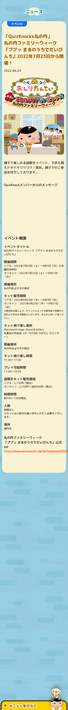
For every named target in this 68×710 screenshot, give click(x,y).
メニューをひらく (20, 705)
